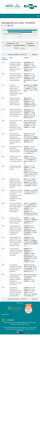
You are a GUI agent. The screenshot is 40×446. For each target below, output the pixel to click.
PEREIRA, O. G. (28, 213)
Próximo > (34, 54)
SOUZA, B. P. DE (28, 117)
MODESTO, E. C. (28, 250)
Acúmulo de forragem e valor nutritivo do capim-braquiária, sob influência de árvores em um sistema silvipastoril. (16, 77)
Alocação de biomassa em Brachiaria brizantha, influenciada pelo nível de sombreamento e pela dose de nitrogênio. (16, 113)
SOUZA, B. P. (30, 295)
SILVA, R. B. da (28, 120)
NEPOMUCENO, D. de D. (30, 257)
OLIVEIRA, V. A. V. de (29, 125)
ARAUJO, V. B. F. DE (29, 116)
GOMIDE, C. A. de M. (29, 65)
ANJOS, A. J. (27, 219)
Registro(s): (32, 45)
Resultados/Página (19, 45)
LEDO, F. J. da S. (28, 69)
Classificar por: (11, 43)
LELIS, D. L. (27, 203)
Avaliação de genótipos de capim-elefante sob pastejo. (15, 167)
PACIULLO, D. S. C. (29, 64)
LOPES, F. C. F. (28, 210)
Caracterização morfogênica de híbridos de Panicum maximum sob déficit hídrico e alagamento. (16, 268)
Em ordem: (30, 43)
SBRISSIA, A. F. (28, 234)
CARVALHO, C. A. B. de (30, 67)
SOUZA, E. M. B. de (29, 265)
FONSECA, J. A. (28, 158)
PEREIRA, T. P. (28, 248)
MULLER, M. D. (28, 80)
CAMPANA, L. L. (28, 252)
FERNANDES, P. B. (29, 62)
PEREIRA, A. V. (28, 70)
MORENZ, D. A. (28, 85)
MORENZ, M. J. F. (28, 223)
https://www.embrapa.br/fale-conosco (20, 324)
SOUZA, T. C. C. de (29, 166)
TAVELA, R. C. (27, 294)
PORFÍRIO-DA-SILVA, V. (30, 104)
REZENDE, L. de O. (29, 99)
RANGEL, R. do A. (29, 156)
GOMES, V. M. (27, 229)
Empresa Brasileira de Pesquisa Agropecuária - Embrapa (18, 322)
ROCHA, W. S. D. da (31, 269)
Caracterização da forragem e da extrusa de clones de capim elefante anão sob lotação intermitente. (16, 252)
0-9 (8, 30)
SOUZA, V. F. (30, 153)
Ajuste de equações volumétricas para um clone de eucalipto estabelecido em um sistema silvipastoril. (15, 101)
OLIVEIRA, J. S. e (28, 211)
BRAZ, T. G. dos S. (31, 124)
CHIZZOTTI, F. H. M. (32, 215)
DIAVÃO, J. (29, 277)
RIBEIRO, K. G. (28, 182)
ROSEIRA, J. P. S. (28, 208)
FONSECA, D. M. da (29, 227)
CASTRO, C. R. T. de (29, 75)
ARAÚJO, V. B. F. (28, 142)
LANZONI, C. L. (28, 190)
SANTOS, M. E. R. (28, 226)
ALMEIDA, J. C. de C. (29, 261)
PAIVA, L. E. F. (27, 169)
